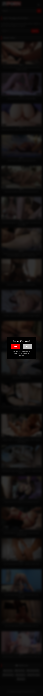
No (27, 347)
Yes (15, 347)
